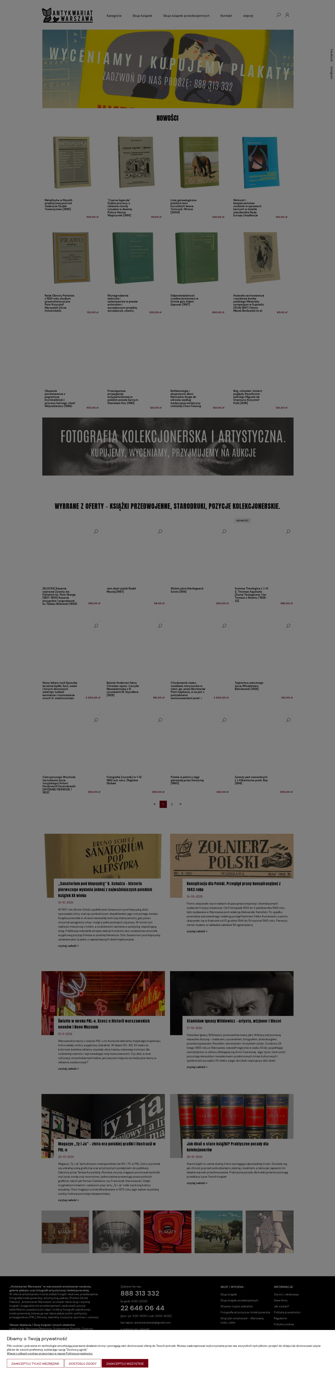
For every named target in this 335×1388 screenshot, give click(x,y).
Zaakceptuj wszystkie (125, 1363)
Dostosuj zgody (83, 1363)
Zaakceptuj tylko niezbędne (35, 1363)
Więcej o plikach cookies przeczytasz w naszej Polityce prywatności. (50, 1353)
